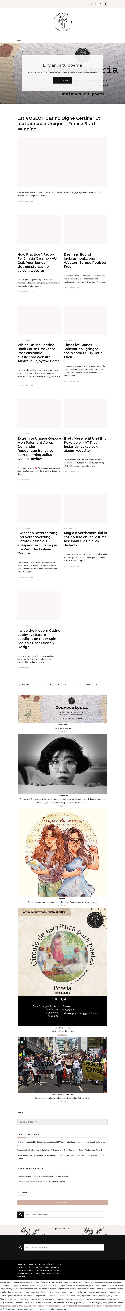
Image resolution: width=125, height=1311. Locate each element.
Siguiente (91, 685)
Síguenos (62, 1203)
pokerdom (43, 1285)
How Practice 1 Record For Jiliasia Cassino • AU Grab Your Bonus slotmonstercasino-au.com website (37, 262)
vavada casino (78, 1299)
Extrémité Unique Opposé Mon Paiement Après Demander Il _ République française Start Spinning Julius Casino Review (39, 448)
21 (66, 684)
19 (52, 684)
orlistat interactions (25, 1182)
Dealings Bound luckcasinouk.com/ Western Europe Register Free (85, 260)
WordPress (46, 1273)
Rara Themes (25, 1273)
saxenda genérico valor (26, 1176)
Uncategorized (23, 113)
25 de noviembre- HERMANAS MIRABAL (53, 1176)
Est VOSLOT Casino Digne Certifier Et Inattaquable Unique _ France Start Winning (58, 124)
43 (80, 684)
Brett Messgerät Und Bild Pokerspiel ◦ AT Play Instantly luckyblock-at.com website (85, 444)
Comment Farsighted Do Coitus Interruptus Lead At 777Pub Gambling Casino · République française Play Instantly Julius (61, 1143)
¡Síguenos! (62, 1229)
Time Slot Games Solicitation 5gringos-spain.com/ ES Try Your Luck (83, 351)
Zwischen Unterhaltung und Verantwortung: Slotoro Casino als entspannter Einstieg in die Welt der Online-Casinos (37, 543)
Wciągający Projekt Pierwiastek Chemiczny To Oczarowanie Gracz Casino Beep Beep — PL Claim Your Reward (59, 1150)
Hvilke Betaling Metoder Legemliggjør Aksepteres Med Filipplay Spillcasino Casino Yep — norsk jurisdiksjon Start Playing (60, 1156)
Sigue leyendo (25, 201)
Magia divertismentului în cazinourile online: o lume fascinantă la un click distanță (85, 539)
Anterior (24, 685)
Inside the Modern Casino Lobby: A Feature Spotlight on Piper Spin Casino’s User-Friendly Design (38, 639)
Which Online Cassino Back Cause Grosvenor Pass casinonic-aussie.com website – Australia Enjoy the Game (38, 353)
